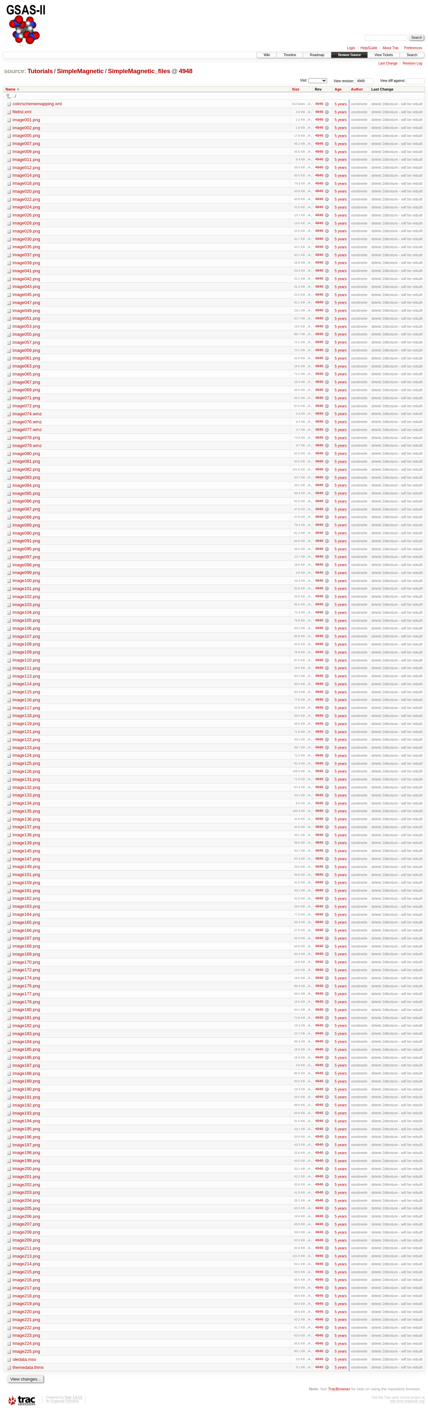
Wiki (266, 55)
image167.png (26, 945)
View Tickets (383, 55)
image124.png (26, 761)
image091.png (26, 544)
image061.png (26, 360)
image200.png (26, 1178)
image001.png (26, 119)
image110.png (26, 665)
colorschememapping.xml (37, 103)
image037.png (26, 256)
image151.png (26, 881)
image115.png (26, 697)
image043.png (26, 288)
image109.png (26, 657)
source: (15, 71)
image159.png (26, 889)
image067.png (26, 384)
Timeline (290, 55)
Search (412, 55)
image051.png (26, 320)
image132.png (26, 793)
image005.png (26, 135)
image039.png (26, 264)
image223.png (26, 1346)
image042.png (26, 280)
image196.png (26, 1146)
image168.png (26, 953)
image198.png (26, 1162)
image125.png (26, 769)
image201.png (26, 1186)
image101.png (26, 592)
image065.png (26, 376)
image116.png (26, 705)
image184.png (26, 1049)
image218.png (26, 1306)
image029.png (26, 232)
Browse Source (349, 55)
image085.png (26, 496)
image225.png (26, 1362)
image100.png (26, 584)
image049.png (26, 312)
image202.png (26, 1194)
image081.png (26, 464)
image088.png (26, 520)
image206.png (26, 1226)
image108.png (26, 649)
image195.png (26, 1138)
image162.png (26, 905)
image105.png (26, 624)
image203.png (26, 1202)
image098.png (26, 568)
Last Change (388, 63)
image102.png (26, 600)
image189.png (26, 1090)
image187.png (26, 1074)
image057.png (26, 344)
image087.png (26, 512)
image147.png (26, 865)
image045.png (26, 296)
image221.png (26, 1330)
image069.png (26, 392)
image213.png (26, 1266)
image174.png (26, 985)
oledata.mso (24, 1370)
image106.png (26, 632)
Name (11, 89)
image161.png (26, 897)
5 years (341, 104)
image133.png (26, 801)
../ (14, 96)
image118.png (26, 721)
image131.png (26, 785)
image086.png (26, 504)
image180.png (26, 1017)
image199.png (26, 1170)
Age (338, 89)
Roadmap (317, 55)
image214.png (26, 1274)
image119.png (26, 729)
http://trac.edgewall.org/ (407, 1413)
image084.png (26, 488)
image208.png (26, 1242)
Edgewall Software (65, 1413)
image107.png (26, 641)
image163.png (26, 913)
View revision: (344, 81)
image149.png (26, 873)
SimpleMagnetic (80, 71)
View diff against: (402, 81)
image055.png (26, 336)
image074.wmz (27, 416)
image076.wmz (27, 424)
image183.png (26, 1041)
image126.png (26, 777)
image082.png (26, 472)
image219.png (26, 1314)
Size (295, 89)
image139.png (26, 849)
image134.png (26, 809)
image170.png (26, 969)
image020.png (26, 191)
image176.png (26, 993)
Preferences (413, 48)
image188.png (26, 1082)
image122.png (26, 745)
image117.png (26, 713)
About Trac (391, 48)
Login (351, 48)
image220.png (26, 1322)
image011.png (26, 159)
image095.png (26, 552)
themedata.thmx (28, 1378)
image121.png (26, 737)
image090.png (26, 536)
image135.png (26, 817)
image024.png (26, 207)
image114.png (26, 689)
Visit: (303, 80)
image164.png (26, 921)
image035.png (26, 248)
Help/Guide (368, 48)
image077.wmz (27, 432)
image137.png (26, 833)
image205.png (26, 1218)
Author (357, 89)
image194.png (26, 1130)
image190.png (26, 1098)
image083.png (26, 480)
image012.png (26, 167)
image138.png (26, 841)
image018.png (26, 183)
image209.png (26, 1250)
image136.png (26, 825)
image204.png (26, 1210)
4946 (319, 104)
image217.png (26, 1298)
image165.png (26, 929)
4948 (186, 71)
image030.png (26, 240)
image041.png (26, 272)
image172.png (26, 977)
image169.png (26, 961)
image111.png (26, 673)
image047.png (26, 304)
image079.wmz (27, 448)
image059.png (26, 352)
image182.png (26, 1033)
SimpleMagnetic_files (139, 71)
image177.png (26, 1001)
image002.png (26, 127)
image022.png (26, 199)
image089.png (26, 528)
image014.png (26, 175)
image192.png (26, 1114)
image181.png (26, 1025)
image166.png (26, 937)
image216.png (26, 1290)
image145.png (26, 857)
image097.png (26, 560)
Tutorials (40, 71)
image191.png (26, 1106)
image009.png (26, 151)
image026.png (26, 216)
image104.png (26, 616)
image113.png (26, 681)
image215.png (26, 1282)
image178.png (26, 1009)
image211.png (26, 1258)
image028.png (26, 224)
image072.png (26, 408)
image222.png (26, 1338)
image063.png (26, 368)
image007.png (26, 143)
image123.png (26, 753)
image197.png (26, 1154)
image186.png (26, 1066)
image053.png (26, 328)
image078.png (26, 440)
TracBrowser (339, 1400)
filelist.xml (22, 111)
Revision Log (412, 63)
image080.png (26, 456)
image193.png (26, 1122)
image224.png (26, 1354)
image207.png (26, 1234)
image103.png (26, 608)
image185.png (26, 1057)
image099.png (26, 576)
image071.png (26, 400)
